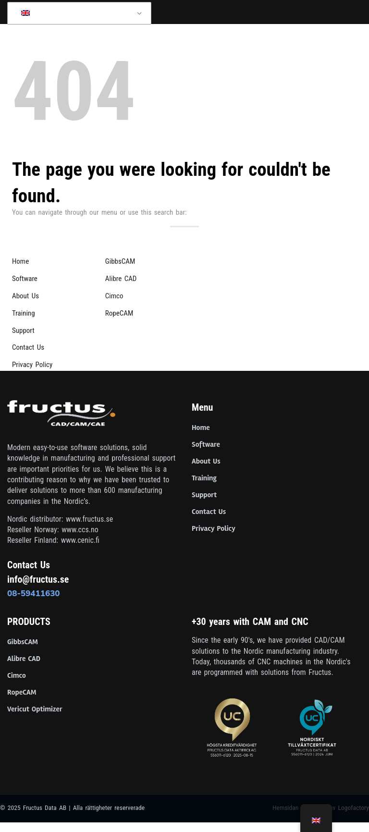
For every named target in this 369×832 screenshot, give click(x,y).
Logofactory (353, 807)
